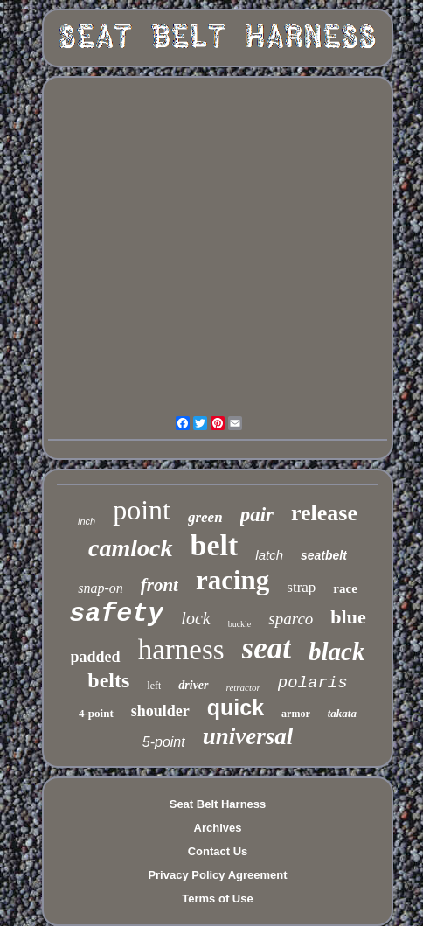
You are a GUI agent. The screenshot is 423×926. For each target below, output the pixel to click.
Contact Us (218, 851)
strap (301, 587)
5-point (163, 742)
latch (269, 554)
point (141, 510)
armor (295, 713)
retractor (243, 687)
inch (86, 521)
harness (181, 649)
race (345, 588)
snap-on (100, 588)
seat (266, 648)
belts (108, 680)
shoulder (160, 711)
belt (215, 545)
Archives (218, 827)
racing (232, 580)
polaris (313, 683)
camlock (130, 547)
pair (257, 515)
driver (193, 685)
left (154, 685)
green (205, 517)
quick (235, 707)
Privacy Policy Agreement (217, 874)
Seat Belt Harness (218, 804)
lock (195, 618)
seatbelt (324, 555)
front (159, 584)
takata (342, 713)
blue (347, 617)
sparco (290, 618)
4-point (96, 713)
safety (116, 614)
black (336, 651)
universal (248, 736)
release (324, 513)
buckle (240, 624)
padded (96, 656)
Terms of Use (217, 898)
